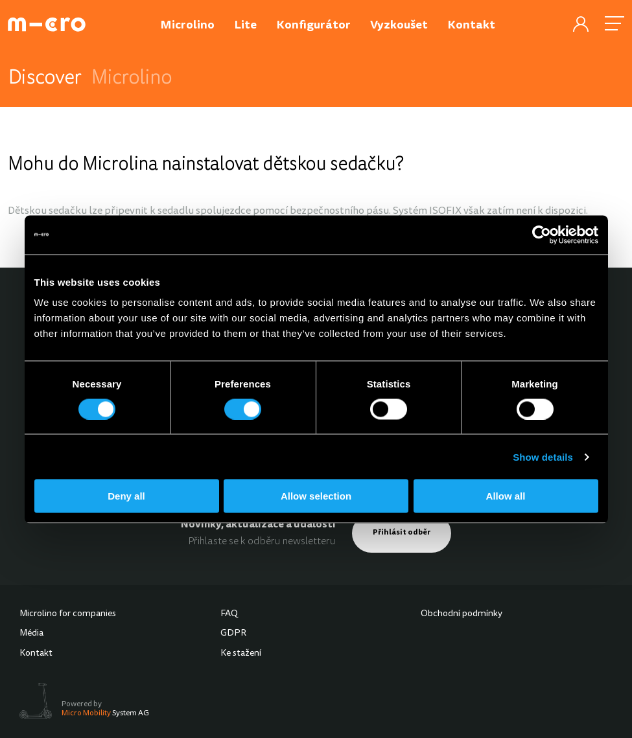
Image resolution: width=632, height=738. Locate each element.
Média (31, 633)
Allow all (506, 496)
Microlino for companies (67, 614)
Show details (543, 456)
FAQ (229, 614)
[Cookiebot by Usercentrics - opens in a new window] (541, 234)
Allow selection (316, 496)
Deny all (126, 496)
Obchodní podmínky (461, 614)
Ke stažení (240, 653)
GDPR (233, 633)
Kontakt (36, 653)
